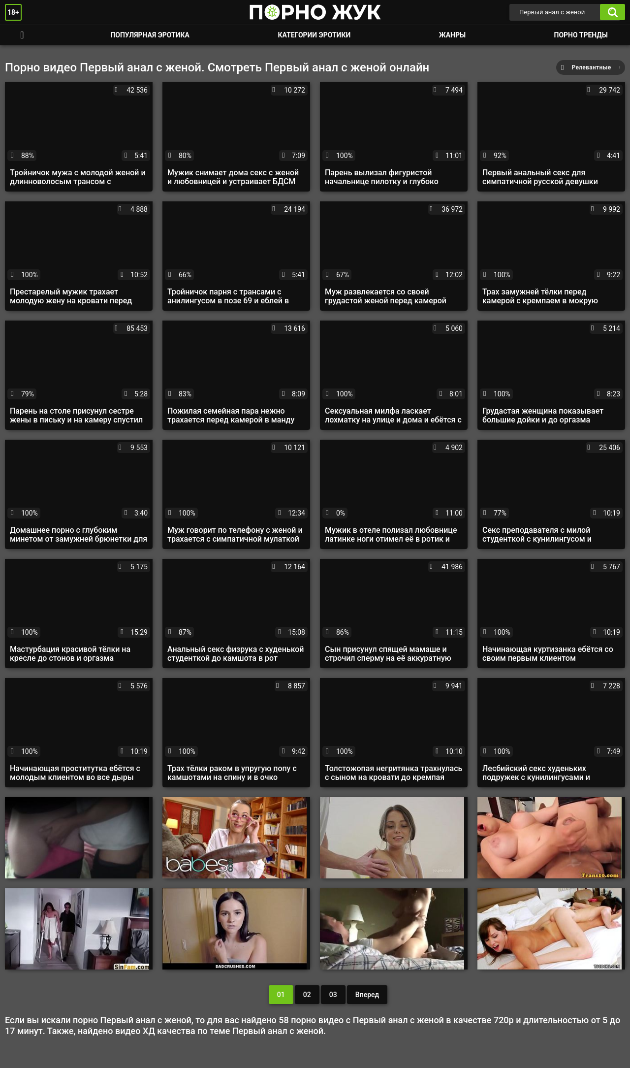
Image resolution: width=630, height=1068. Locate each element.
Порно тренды (581, 35)
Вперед (367, 995)
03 (333, 995)
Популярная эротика (149, 35)
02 (307, 995)
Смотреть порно (22, 35)
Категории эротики (314, 35)
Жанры (452, 35)
